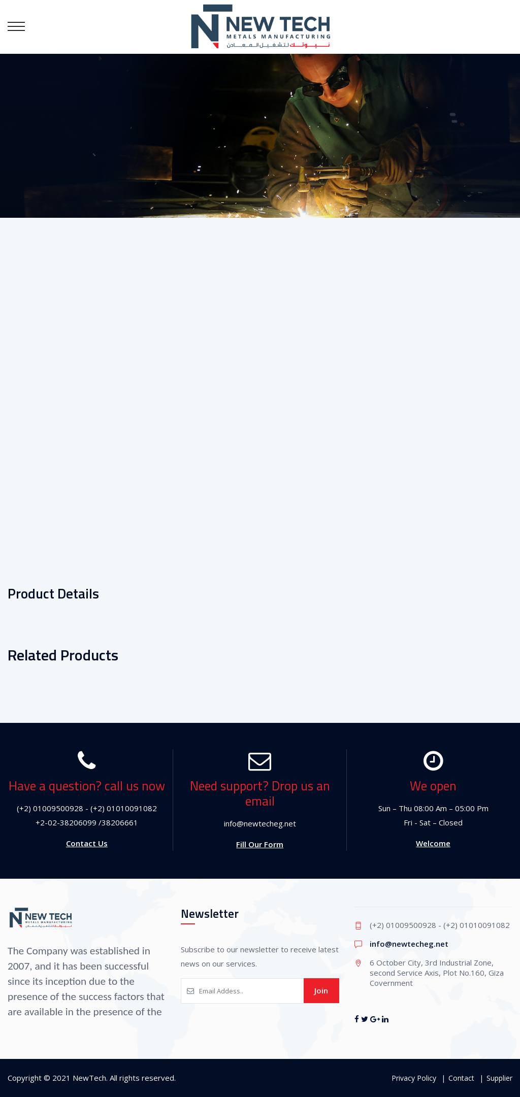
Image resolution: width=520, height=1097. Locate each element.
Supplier (499, 1078)
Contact (461, 1078)
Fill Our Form (259, 844)
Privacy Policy (414, 1078)
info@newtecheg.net (409, 944)
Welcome (433, 843)
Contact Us (87, 843)
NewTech (89, 1078)
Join (321, 990)
